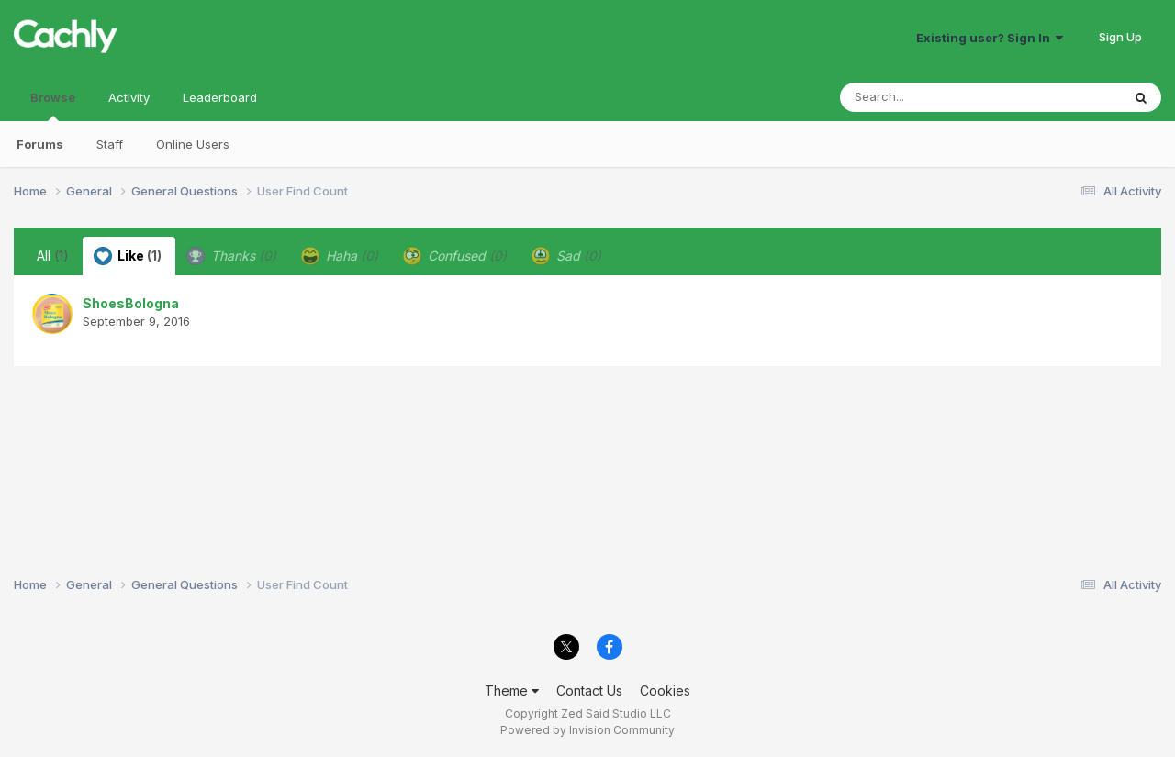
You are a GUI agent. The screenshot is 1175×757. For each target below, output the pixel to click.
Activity (129, 97)
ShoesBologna (131, 303)
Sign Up (1120, 36)
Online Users (192, 144)
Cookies (665, 690)
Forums (40, 144)
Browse (52, 105)
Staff (109, 144)
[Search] (930, 97)
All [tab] (53, 255)
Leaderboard (220, 97)
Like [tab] (128, 256)
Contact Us (589, 690)
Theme (512, 690)
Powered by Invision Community (587, 730)
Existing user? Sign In (989, 37)
